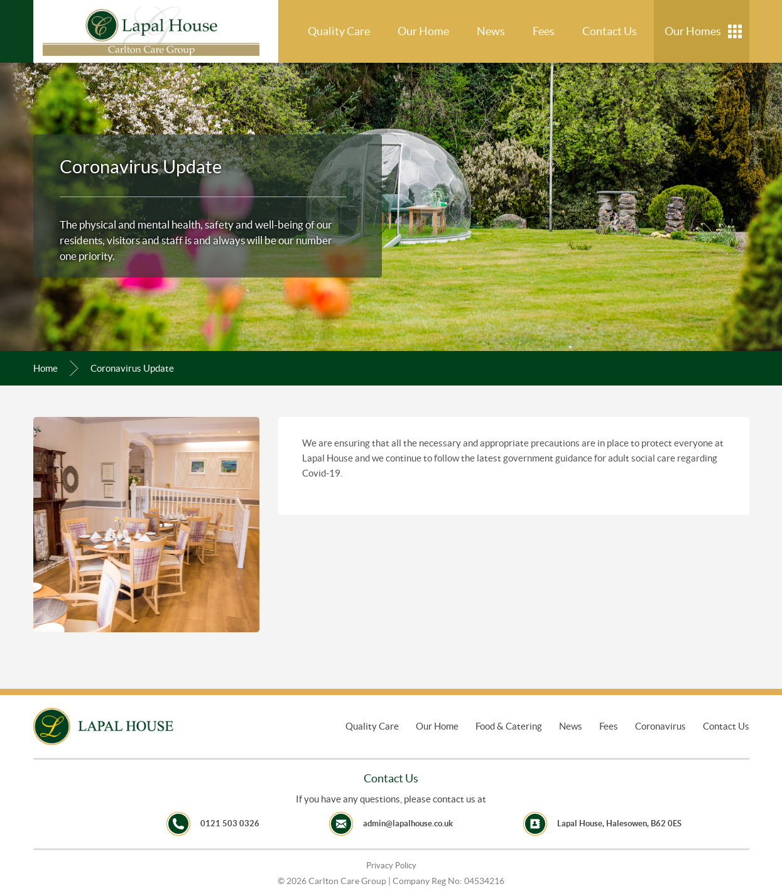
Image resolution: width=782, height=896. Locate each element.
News (491, 31)
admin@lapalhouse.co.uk (408, 823)
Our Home (423, 31)
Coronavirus (660, 726)
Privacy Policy (391, 865)
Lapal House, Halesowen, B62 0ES (619, 823)
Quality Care (339, 31)
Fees (544, 31)
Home (45, 368)
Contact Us (609, 31)
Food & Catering (508, 726)
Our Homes (693, 31)
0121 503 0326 (229, 823)
